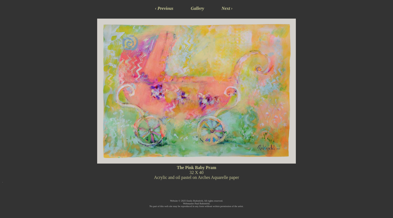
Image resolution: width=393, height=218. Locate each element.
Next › (227, 8)
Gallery (197, 8)
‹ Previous (164, 8)
